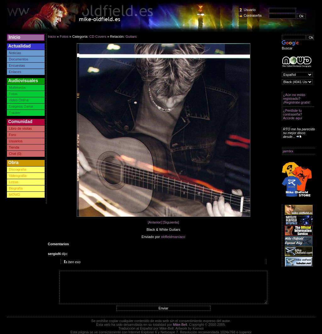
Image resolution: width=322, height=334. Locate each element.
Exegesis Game (21, 106)
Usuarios (15, 141)
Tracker (14, 113)
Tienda (14, 147)
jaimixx (288, 151)
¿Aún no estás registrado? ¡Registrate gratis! (296, 98)
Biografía (16, 188)
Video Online (19, 100)
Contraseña (253, 15)
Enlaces (15, 72)
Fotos (13, 94)
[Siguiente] (171, 222)
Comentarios (58, 244)
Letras (14, 182)
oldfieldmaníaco (173, 237)
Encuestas (17, 65)
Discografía (17, 169)
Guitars (130, 36)
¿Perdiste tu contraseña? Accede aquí (292, 114)
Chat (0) (15, 154)
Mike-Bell (180, 324)
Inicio (14, 37)
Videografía (17, 176)
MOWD (14, 194)
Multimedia (17, 87)
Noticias (15, 53)
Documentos (18, 59)
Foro (12, 135)
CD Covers (97, 36)
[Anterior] (155, 222)
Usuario (250, 10)
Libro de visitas (20, 128)
